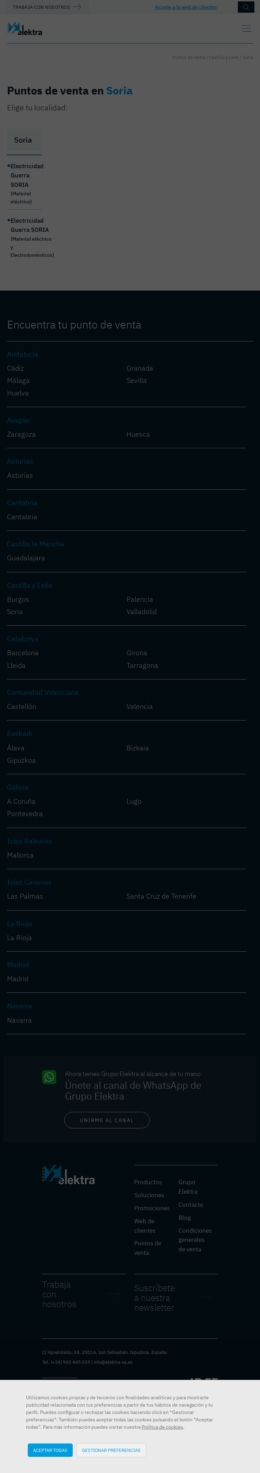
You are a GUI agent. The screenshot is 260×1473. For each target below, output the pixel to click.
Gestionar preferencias (111, 1450)
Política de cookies (162, 1427)
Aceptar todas (50, 1450)
